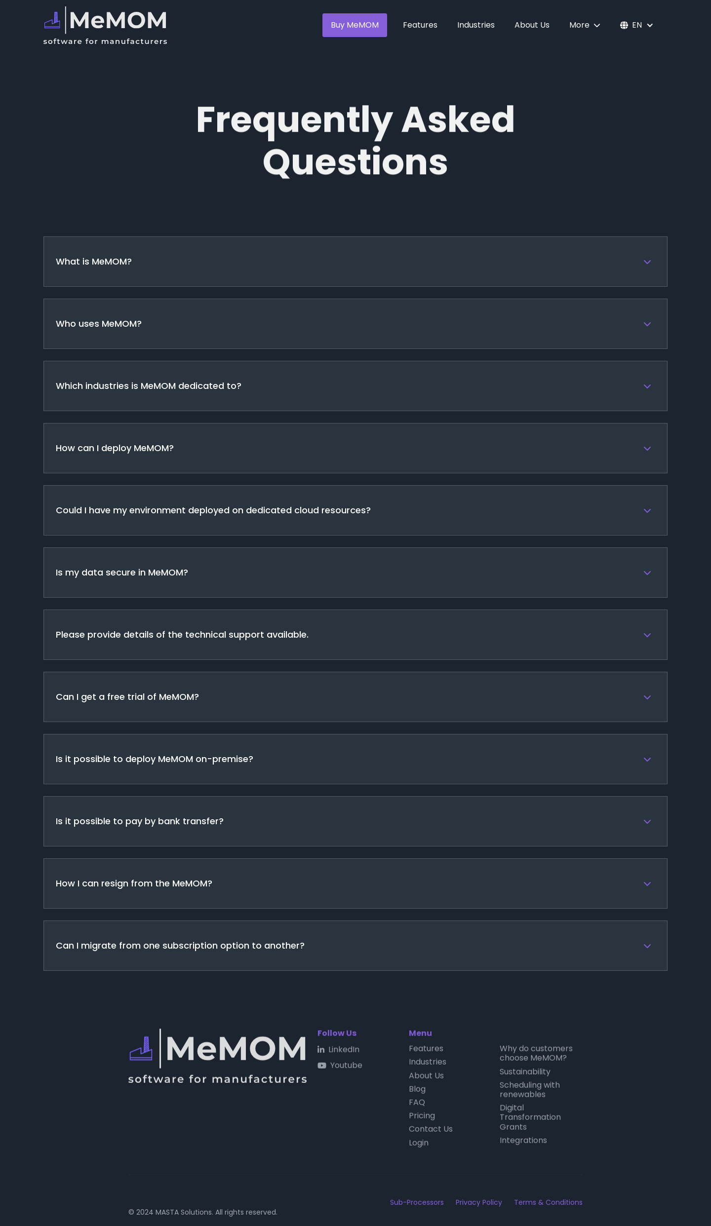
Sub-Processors (417, 1203)
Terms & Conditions (548, 1203)
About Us (532, 25)
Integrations (523, 1143)
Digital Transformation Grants (530, 1120)
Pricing (422, 1118)
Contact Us (431, 1132)
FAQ (417, 1105)
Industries (476, 25)
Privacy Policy (479, 1203)
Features (420, 25)
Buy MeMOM (355, 25)
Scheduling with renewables (530, 1092)
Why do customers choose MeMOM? (536, 1056)
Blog (417, 1091)
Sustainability (525, 1074)
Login (419, 1145)
